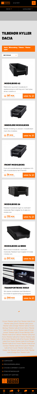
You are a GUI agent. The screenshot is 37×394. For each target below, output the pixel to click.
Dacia (6, 47)
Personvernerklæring (12, 364)
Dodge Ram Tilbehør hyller (21, 352)
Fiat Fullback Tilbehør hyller (22, 334)
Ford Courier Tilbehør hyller (18, 348)
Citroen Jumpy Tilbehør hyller (18, 330)
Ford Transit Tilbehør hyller (22, 343)
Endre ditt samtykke (11, 375)
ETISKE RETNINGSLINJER (11, 371)
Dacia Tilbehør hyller (21, 323)
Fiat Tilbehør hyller (24, 321)
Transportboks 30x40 (16, 288)
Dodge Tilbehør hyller (20, 326)
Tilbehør (21, 47)
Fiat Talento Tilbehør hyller (26, 337)
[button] (10, 55)
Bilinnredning (13, 47)
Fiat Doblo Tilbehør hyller (11, 339)
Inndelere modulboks (16, 125)
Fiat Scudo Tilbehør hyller (16, 341)
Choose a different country (14, 368)
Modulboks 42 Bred (15, 246)
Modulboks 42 (12, 83)
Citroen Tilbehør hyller (9, 321)
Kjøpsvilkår (8, 360)
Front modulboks (14, 165)
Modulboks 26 (12, 204)
